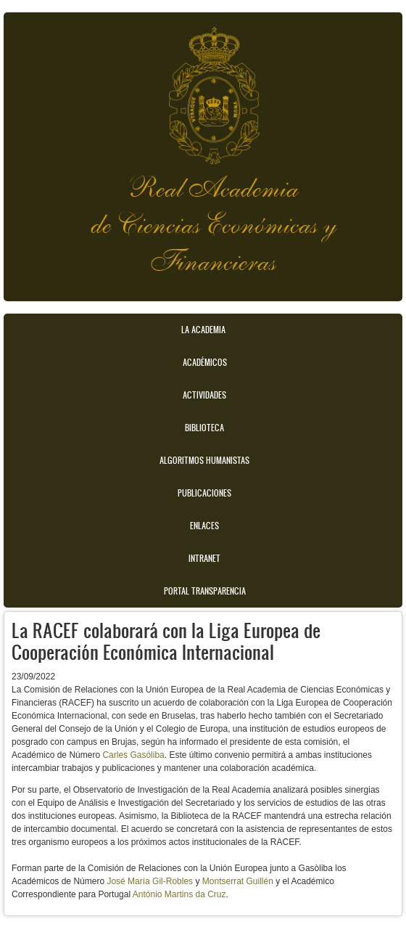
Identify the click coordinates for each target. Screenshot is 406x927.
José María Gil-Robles (150, 881)
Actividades (204, 395)
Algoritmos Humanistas (204, 460)
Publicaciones (204, 493)
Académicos (205, 362)
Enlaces (204, 525)
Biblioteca (204, 427)
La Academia (203, 329)
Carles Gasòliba (133, 755)
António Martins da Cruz (179, 894)
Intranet (204, 558)
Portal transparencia (205, 591)
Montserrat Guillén (237, 881)
